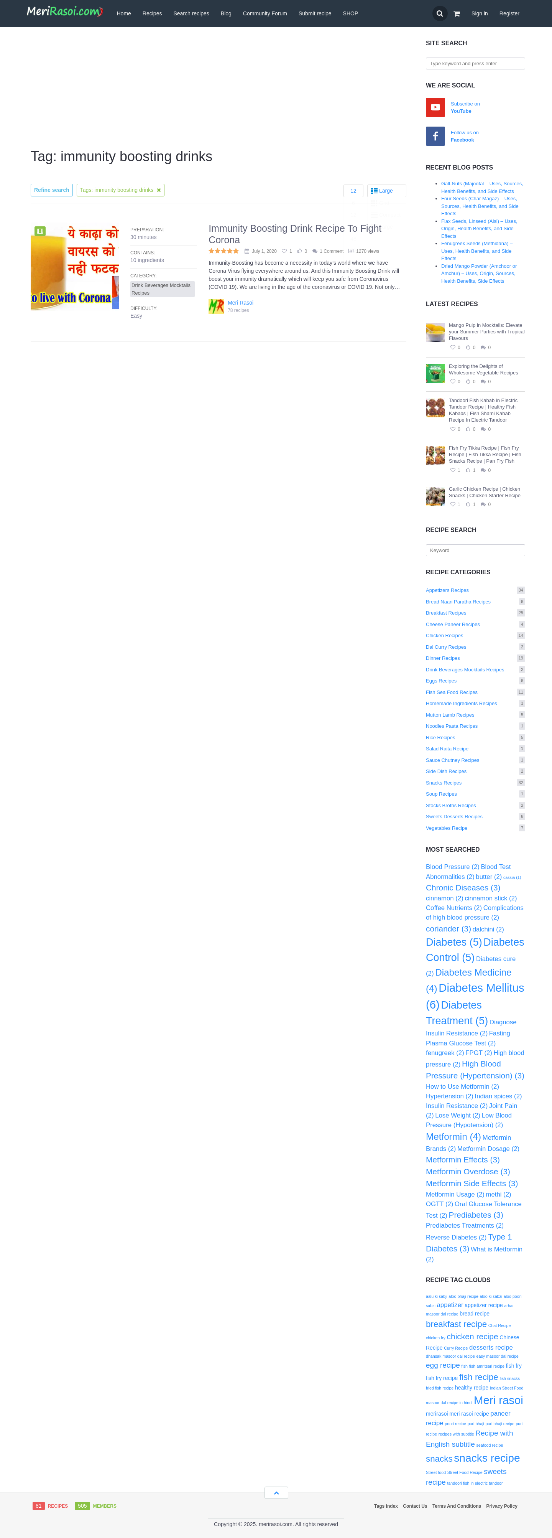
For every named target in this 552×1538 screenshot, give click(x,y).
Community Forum (265, 13)
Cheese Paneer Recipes (475, 624)
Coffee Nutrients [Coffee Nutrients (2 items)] (454, 908)
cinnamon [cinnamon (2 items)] (444, 898)
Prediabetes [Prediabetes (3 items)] (476, 1214)
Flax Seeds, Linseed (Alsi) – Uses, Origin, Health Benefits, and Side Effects (479, 228)
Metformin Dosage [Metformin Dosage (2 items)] (488, 1148)
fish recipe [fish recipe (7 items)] (478, 1377)
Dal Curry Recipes (475, 647)
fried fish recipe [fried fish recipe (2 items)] (439, 1388)
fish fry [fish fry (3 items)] (514, 1366)
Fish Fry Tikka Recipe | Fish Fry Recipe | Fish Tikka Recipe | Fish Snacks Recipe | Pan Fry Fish (485, 454)
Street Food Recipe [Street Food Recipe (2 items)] (465, 1472)
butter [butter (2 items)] (489, 876)
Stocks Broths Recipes (475, 805)
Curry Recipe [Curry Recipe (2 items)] (456, 1348)
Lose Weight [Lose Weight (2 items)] (457, 1115)
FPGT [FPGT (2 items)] (478, 1053)
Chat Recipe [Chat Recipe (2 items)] (499, 1325)
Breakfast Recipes (475, 613)
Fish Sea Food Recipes (475, 692)
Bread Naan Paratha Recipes (475, 601)
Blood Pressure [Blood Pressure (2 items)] (453, 866)
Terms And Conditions (456, 1506)
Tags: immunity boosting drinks (120, 190)
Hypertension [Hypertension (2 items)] (449, 1096)
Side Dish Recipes (475, 771)
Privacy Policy (502, 1506)
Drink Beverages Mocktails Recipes (475, 669)
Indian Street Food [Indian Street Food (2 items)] (507, 1388)
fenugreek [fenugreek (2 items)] (445, 1053)
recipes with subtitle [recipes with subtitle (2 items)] (456, 1434)
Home (124, 13)
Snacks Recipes (475, 782)
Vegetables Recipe (475, 828)
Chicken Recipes (475, 635)
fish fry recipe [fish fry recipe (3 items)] (442, 1378)
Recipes (152, 13)
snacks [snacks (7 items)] (439, 1459)
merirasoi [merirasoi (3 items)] (437, 1414)
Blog (226, 13)
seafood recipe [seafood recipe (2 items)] (489, 1445)
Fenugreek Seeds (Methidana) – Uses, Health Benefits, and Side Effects (477, 251)
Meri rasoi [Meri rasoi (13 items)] (498, 1400)
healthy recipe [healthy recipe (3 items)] (471, 1388)
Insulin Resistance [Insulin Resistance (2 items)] (457, 1105)
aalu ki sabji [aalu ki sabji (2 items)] (436, 1296)
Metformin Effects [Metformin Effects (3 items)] (463, 1159)
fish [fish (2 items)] (464, 1366)
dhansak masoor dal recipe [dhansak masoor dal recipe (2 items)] (450, 1356)
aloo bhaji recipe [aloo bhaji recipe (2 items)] (463, 1296)
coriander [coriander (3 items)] (448, 928)
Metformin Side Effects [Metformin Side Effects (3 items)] (472, 1183)
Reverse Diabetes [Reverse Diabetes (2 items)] (456, 1237)
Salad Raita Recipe (475, 748)
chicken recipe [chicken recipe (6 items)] (472, 1336)
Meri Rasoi (240, 303)
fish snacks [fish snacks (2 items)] (509, 1378)
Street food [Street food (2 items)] (436, 1472)
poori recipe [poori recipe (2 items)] (455, 1423)
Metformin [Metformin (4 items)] (453, 1136)
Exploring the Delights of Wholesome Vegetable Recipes (483, 369)
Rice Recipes (475, 737)
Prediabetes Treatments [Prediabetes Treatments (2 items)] (465, 1225)
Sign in (480, 13)
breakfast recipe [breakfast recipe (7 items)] (456, 1324)
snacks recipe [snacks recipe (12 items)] (487, 1458)
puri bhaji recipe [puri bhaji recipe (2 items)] (500, 1423)
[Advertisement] (218, 88)
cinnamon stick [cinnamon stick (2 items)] (491, 898)
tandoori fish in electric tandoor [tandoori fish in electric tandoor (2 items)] (475, 1483)
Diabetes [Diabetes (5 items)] (454, 942)
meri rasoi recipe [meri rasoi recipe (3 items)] (469, 1414)
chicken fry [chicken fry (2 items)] (435, 1337)
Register (509, 13)
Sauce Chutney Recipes (475, 760)
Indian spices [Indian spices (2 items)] (498, 1096)
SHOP (350, 13)
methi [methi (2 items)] (498, 1194)
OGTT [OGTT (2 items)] (439, 1204)
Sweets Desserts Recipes (475, 816)
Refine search (51, 190)
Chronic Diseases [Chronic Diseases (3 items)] (463, 887)
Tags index (386, 1506)
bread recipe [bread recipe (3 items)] (475, 1314)
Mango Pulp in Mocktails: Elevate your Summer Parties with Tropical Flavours (487, 331)
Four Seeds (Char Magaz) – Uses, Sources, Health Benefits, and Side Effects (480, 206)
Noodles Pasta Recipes (475, 726)
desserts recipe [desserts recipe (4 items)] (491, 1347)
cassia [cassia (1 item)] (512, 877)
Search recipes (191, 13)
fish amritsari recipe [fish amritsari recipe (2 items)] (486, 1366)
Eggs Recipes (475, 680)
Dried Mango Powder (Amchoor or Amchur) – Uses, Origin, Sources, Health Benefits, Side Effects (479, 273)
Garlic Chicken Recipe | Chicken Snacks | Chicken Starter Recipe (485, 492)
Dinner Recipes (475, 658)
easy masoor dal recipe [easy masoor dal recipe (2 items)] (497, 1356)
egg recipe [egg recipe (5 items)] (443, 1365)
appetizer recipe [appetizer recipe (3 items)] (484, 1305)
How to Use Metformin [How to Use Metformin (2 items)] (462, 1086)
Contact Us (415, 1506)
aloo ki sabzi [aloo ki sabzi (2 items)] (491, 1296)
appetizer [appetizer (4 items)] (450, 1305)
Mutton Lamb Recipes (475, 715)
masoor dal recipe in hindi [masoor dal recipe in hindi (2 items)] (449, 1402)
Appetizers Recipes (475, 590)
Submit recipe (315, 13)
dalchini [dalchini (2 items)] (488, 929)
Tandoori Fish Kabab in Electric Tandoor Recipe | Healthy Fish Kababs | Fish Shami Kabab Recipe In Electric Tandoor (483, 410)
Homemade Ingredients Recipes (475, 703)
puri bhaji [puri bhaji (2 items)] (476, 1423)
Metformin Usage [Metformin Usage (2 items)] (455, 1194)
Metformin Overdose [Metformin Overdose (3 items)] (468, 1171)
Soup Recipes (475, 794)
